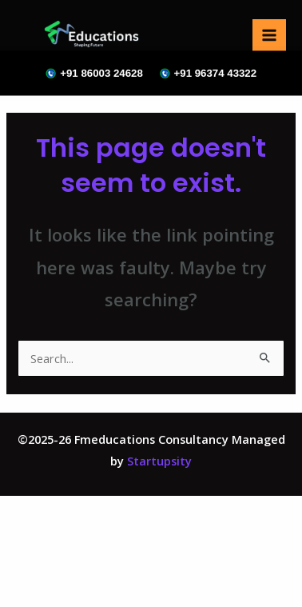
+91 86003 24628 (94, 73)
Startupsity (159, 461)
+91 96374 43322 (207, 73)
